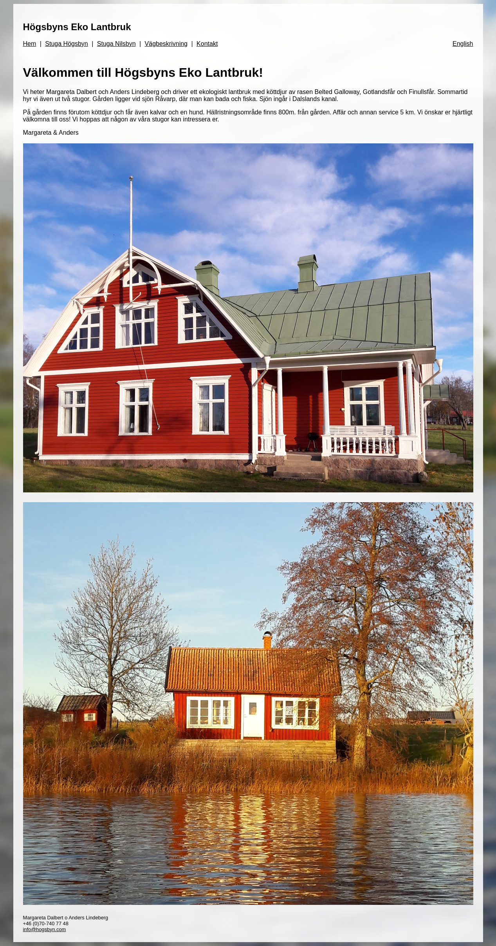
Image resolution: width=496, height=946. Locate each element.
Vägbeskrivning (166, 43)
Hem (29, 43)
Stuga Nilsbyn (116, 43)
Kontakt (207, 43)
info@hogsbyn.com (44, 929)
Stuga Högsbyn (66, 43)
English (463, 43)
